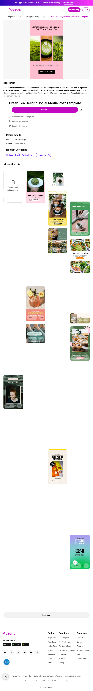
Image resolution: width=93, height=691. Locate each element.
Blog (78, 654)
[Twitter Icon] (11, 652)
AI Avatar (62, 659)
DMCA (44, 681)
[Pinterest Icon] (37, 652)
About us (80, 646)
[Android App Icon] (16, 645)
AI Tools (50, 650)
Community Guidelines (32, 681)
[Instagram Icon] (18, 652)
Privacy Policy (27, 676)
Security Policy (52, 681)
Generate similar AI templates (23, 117)
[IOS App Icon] (7, 645)
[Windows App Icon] (25, 645)
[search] (63, 9)
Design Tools (52, 646)
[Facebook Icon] (5, 652)
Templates (51, 654)
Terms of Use (16, 676)
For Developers (64, 642)
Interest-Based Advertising (73, 676)
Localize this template (20, 126)
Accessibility (64, 681)
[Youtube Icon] (31, 652)
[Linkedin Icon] (24, 652)
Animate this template (20, 121)
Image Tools (51, 638)
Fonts (49, 663)
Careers (80, 642)
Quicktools (63, 654)
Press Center (81, 659)
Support (80, 638)
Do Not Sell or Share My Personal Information (48, 676)
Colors (49, 659)
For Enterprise (64, 638)
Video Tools (51, 642)
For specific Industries (67, 650)
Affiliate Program (83, 650)
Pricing (61, 663)
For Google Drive (65, 646)
